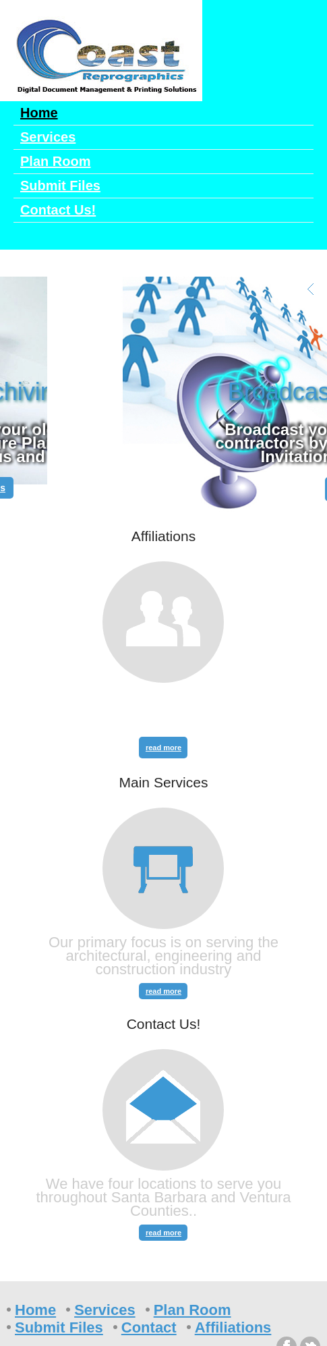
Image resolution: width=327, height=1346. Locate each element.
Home (39, 112)
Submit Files (60, 185)
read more (163, 748)
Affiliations (233, 1327)
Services (48, 137)
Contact (149, 1327)
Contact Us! (58, 209)
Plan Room (55, 161)
